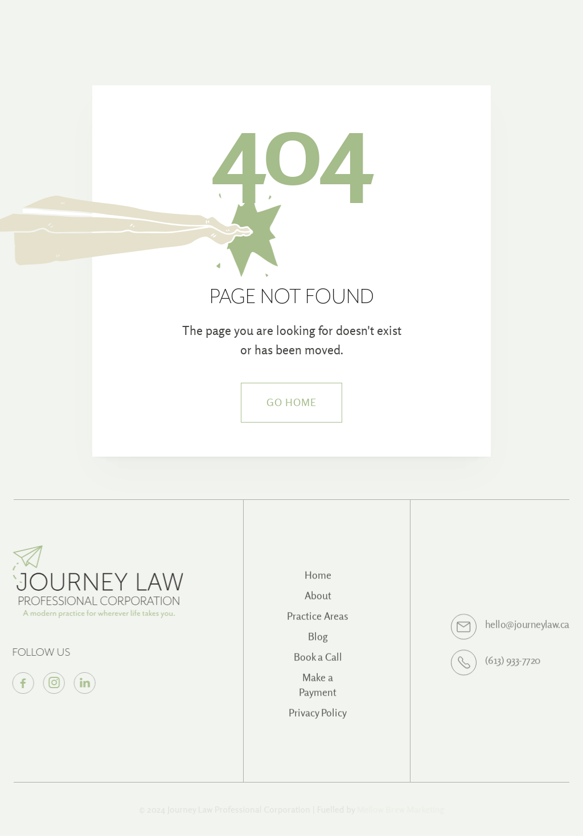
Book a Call (318, 662)
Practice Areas (317, 621)
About (318, 600)
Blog (318, 641)
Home (318, 580)
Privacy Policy (318, 718)
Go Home (291, 402)
